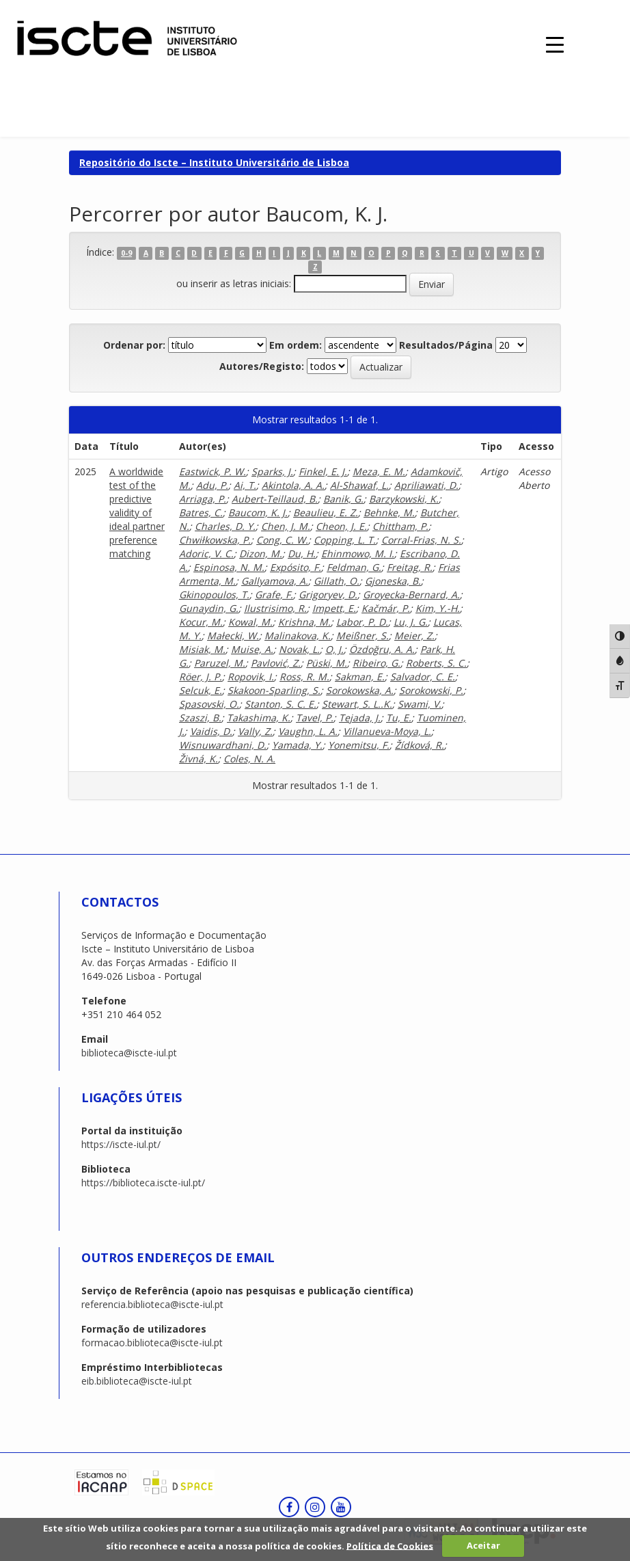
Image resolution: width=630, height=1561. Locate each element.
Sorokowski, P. (431, 690)
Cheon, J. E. (341, 526)
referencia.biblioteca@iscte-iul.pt (152, 1304)
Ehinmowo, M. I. (357, 553)
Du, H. (302, 553)
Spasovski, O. (209, 703)
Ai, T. (245, 485)
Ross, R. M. (304, 676)
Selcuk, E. (200, 690)
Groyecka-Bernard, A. (411, 594)
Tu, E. (398, 717)
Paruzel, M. (219, 662)
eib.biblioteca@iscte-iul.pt (136, 1380)
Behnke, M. (389, 512)
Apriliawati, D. (426, 485)
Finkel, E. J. (323, 471)
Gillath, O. (336, 580)
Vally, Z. (255, 731)
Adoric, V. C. (206, 553)
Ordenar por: (134, 344)
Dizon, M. (260, 553)
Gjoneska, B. (393, 580)
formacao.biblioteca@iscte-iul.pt (152, 1342)
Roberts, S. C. (436, 662)
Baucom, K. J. (258, 512)
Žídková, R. (419, 744)
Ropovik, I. (251, 676)
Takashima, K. (258, 717)
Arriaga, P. (202, 498)
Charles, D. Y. (225, 526)
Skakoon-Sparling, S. (274, 690)
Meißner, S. (362, 635)
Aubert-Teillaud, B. (275, 498)
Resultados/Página (446, 344)
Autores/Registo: (261, 366)
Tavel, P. (314, 717)
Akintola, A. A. (293, 485)
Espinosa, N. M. (228, 567)
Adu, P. (212, 485)
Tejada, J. (360, 717)
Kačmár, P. (385, 608)
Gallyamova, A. (274, 580)
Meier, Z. (414, 635)
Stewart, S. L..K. (357, 703)
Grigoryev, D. (328, 594)
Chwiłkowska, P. (215, 539)
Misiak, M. (202, 649)
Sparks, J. (272, 471)
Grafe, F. (274, 594)
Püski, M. (326, 662)
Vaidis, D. (211, 731)
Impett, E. (334, 608)
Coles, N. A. (249, 758)
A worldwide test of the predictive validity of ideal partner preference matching (137, 512)
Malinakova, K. (297, 635)
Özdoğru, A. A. (382, 649)
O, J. (334, 649)
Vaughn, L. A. (308, 731)
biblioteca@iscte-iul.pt (129, 1052)
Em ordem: (295, 344)
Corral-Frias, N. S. (421, 539)
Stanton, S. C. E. (280, 703)
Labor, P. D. (362, 621)
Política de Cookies (389, 1545)
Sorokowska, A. (360, 690)
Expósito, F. (295, 567)
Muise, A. (252, 649)
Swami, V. (419, 703)
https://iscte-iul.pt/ (121, 1144)
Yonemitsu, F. (358, 744)
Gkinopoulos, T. (214, 594)
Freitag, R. (410, 567)
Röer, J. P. (200, 676)
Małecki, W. (233, 635)
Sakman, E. (360, 676)
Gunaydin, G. (208, 608)
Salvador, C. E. (422, 676)
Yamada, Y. (297, 744)
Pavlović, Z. (276, 662)
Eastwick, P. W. (212, 471)
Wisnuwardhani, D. (222, 744)
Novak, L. (299, 649)
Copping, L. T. (345, 539)
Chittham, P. (400, 526)
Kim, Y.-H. (437, 608)
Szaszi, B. (200, 717)
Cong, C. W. (282, 539)
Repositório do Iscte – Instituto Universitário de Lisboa (214, 162)
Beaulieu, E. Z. (325, 512)
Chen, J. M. (285, 526)
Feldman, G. (354, 567)
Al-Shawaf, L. (359, 485)
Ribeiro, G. (376, 662)
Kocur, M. (201, 621)
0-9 (126, 253)
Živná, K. (198, 758)
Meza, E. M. (379, 471)
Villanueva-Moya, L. (387, 731)
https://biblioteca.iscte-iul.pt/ (143, 1182)
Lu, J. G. (411, 621)
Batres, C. (201, 512)
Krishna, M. (304, 621)
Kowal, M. (250, 621)
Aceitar (483, 1545)
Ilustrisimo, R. (275, 608)
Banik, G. (343, 498)
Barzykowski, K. (404, 498)
